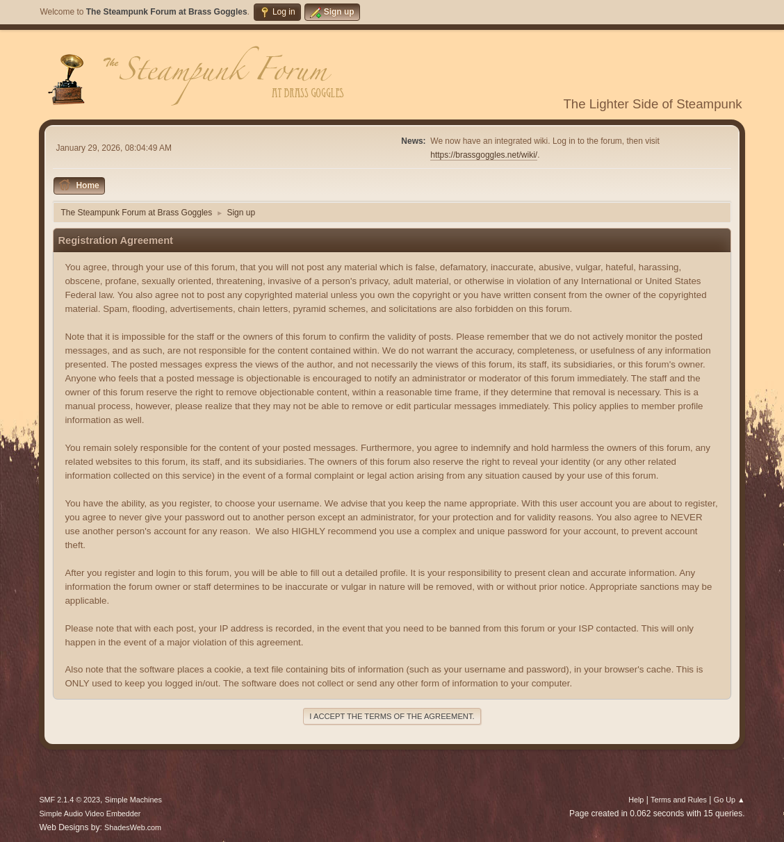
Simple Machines (133, 799)
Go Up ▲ (729, 799)
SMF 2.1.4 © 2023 (69, 799)
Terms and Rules (679, 799)
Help (636, 799)
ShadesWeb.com (132, 827)
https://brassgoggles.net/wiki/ (483, 155)
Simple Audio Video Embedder (89, 813)
